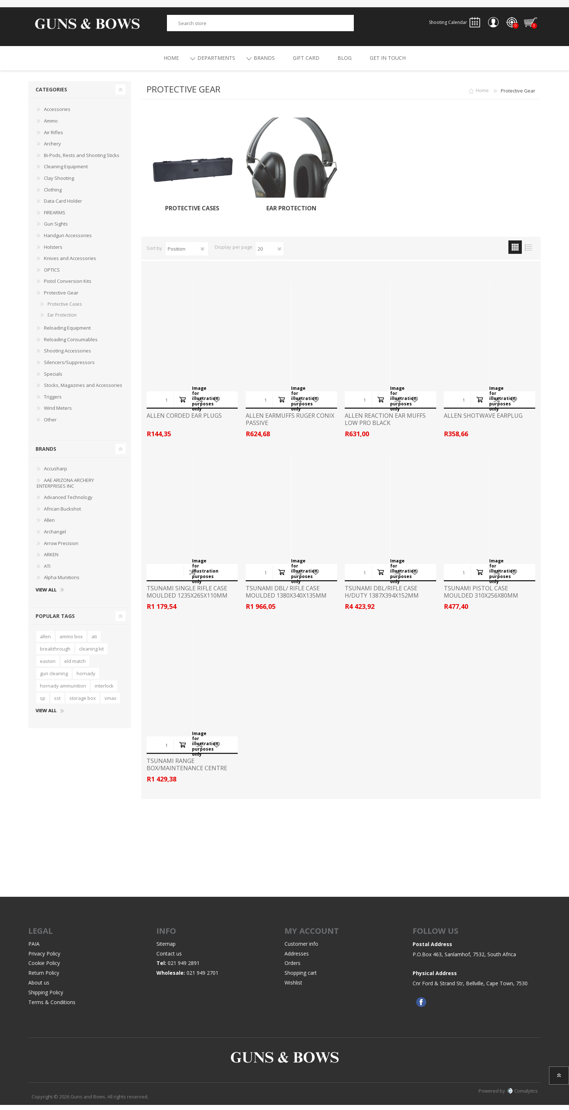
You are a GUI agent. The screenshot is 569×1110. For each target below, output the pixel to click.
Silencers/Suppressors (69, 367)
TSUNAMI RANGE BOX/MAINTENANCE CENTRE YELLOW (187, 773)
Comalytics (522, 1096)
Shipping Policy (45, 997)
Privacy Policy (44, 958)
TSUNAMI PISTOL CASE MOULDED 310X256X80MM (481, 597)
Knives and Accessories (70, 263)
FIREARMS (54, 217)
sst (57, 703)
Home (482, 95)
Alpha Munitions (61, 582)
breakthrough (55, 654)
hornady (86, 678)
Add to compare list (199, 404)
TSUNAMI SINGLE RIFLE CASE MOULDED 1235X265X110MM (187, 597)
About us (38, 987)
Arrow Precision (61, 548)
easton (48, 666)
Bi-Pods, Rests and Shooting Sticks (81, 160)
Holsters (53, 252)
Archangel (55, 536)
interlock (104, 691)
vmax (110, 703)
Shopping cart (527, 25)
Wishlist (293, 987)
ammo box (71, 641)
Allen (49, 525)
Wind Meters (58, 413)
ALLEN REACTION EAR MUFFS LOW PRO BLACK (385, 424)
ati (94, 641)
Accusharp (55, 473)
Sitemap (166, 948)
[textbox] (260, 25)
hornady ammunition (63, 691)
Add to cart (182, 404)
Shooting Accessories (67, 355)
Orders (292, 968)
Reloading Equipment (67, 333)
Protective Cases (192, 213)
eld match (75, 666)
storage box (82, 703)
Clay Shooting (59, 183)
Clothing (53, 194)
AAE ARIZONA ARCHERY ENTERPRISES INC (65, 488)
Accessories (57, 114)
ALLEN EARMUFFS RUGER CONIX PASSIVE (290, 424)
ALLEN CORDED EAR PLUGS (184, 420)
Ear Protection (291, 213)
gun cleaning (54, 678)
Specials (53, 379)
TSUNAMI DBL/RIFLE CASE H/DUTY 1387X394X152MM (382, 597)
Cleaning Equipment (66, 171)
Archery (52, 148)
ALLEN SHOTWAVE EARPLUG (483, 420)
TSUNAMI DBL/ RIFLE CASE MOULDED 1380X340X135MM (286, 597)
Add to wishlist (216, 404)
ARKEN (51, 559)
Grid (515, 252)
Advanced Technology (68, 502)
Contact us (169, 958)
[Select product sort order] (187, 254)
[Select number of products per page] (269, 254)
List (528, 252)
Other (50, 424)
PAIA (34, 948)
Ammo (51, 126)
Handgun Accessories (68, 240)
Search (362, 25)
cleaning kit (91, 654)
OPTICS (52, 275)
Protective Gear (61, 297)
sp (42, 703)
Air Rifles (53, 137)
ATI (47, 571)
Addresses (296, 958)
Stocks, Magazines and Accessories (83, 390)
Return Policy (43, 977)
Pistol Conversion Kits (67, 286)
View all (46, 595)
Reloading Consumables (71, 344)
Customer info (301, 948)
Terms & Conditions (51, 1007)
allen (45, 641)
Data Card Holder (63, 206)
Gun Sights (56, 229)
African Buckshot (62, 514)
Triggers (53, 402)
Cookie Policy (44, 968)
